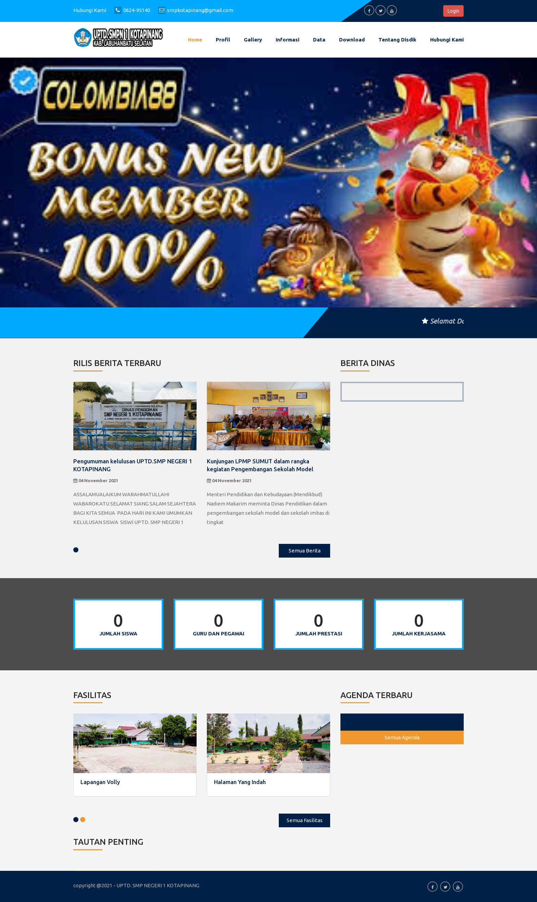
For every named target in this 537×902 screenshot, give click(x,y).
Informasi (287, 39)
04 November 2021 (95, 480)
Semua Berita (305, 550)
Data (319, 39)
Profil (223, 39)
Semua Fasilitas (305, 820)
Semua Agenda (402, 737)
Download (352, 39)
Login (453, 11)
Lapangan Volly (100, 782)
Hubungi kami (447, 39)
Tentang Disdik (397, 39)
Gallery (253, 39)
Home (195, 39)
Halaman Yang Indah (240, 782)
